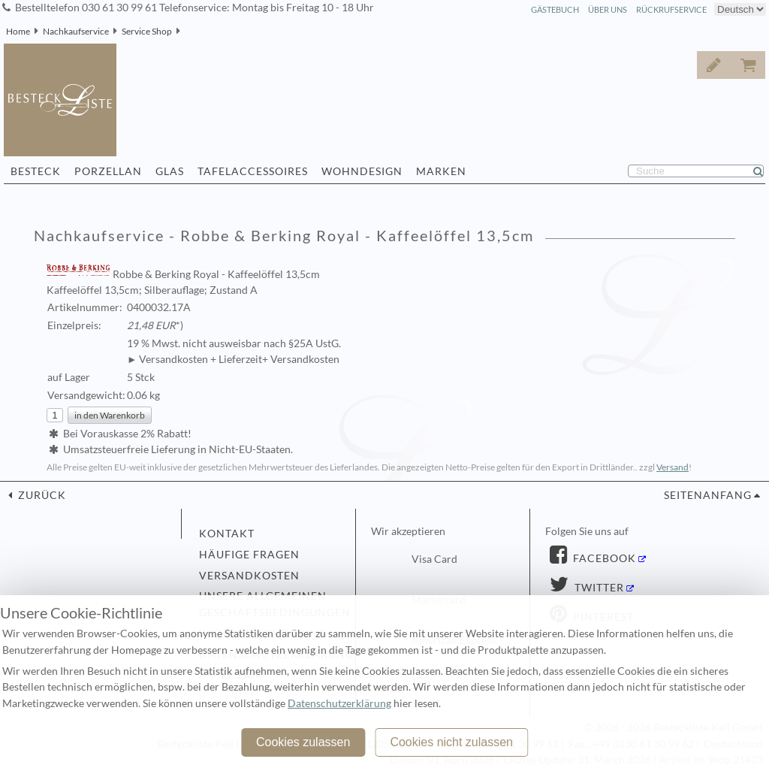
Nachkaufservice (76, 31)
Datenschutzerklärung (339, 703)
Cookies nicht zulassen (451, 742)
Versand (672, 467)
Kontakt (227, 534)
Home (18, 31)
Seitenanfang (708, 495)
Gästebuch (555, 9)
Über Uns (607, 9)
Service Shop (147, 31)
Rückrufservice (671, 9)
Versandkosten (249, 576)
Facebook (603, 558)
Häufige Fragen (249, 555)
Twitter (597, 588)
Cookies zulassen (303, 742)
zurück (40, 495)
